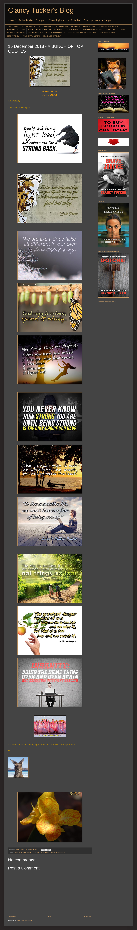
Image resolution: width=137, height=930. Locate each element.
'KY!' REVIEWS (58, 29)
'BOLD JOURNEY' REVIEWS (16, 33)
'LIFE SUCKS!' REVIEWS (107, 33)
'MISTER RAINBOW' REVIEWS (92, 29)
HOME (8, 26)
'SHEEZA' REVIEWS (72, 29)
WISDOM (52, 852)
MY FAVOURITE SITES (46, 26)
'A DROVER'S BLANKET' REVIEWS (39, 29)
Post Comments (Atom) (24, 920)
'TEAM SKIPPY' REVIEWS (31, 36)
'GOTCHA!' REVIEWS (13, 36)
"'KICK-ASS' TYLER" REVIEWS (115, 29)
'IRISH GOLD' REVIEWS (36, 33)
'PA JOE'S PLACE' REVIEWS (16, 29)
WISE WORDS (60, 852)
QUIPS (47, 852)
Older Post (87, 917)
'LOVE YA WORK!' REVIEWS (55, 33)
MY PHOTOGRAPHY (29, 26)
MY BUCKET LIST (62, 26)
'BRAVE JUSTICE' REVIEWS (52, 36)
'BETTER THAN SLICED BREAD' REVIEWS (82, 33)
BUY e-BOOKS (75, 26)
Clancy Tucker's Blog (41, 10)
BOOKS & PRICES (89, 26)
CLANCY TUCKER (38, 852)
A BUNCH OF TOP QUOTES (22, 852)
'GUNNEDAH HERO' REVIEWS (108, 26)
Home (50, 917)
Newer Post (12, 917)
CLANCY (16, 26)
